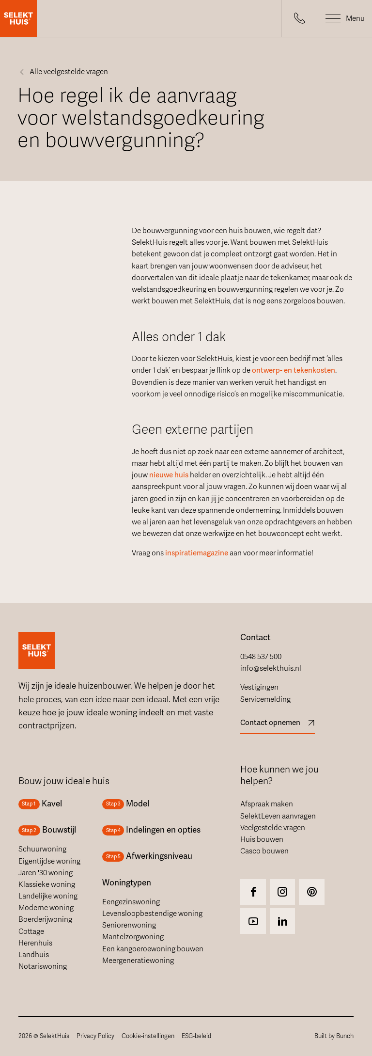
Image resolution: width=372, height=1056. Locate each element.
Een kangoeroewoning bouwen (152, 949)
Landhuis (33, 954)
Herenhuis (35, 943)
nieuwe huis (168, 475)
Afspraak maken (266, 804)
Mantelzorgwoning (133, 936)
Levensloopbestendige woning (152, 913)
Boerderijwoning (45, 919)
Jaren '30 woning (45, 872)
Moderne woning (46, 907)
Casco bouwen (264, 851)
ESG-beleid (196, 1036)
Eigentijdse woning (49, 861)
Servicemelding (265, 699)
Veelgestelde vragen (272, 827)
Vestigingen (259, 687)
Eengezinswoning (131, 902)
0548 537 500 (260, 656)
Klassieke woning (46, 884)
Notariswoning (42, 966)
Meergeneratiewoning (138, 960)
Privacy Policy (95, 1036)
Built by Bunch (334, 1036)
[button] (299, 18)
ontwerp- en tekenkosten (293, 370)
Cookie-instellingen (148, 1036)
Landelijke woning (48, 896)
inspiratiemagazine (196, 553)
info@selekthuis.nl (270, 668)
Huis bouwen (261, 839)
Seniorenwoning (129, 925)
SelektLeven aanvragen (278, 816)
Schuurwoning (42, 849)
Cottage (31, 931)
